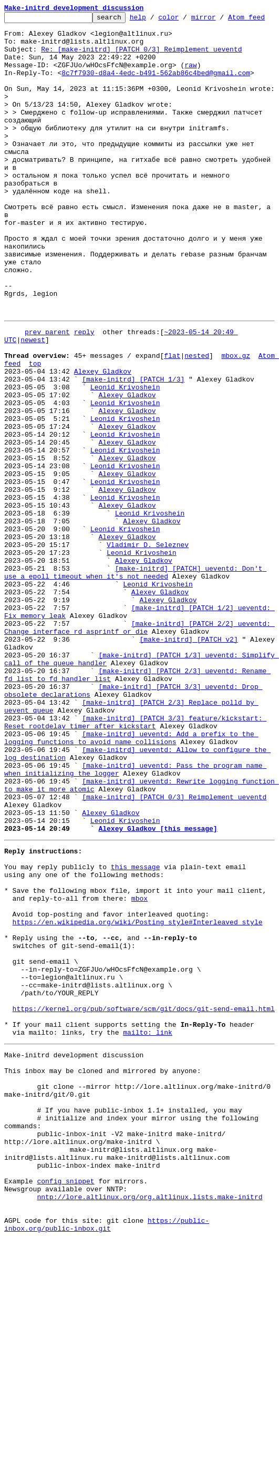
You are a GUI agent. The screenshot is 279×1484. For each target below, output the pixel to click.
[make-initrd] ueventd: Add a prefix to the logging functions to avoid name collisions (131, 889)
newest (32, 412)
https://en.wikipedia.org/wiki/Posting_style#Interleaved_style (138, 1107)
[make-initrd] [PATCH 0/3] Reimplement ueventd (174, 960)
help (154, 20)
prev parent (47, 402)
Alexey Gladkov (102, 450)
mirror (220, 20)
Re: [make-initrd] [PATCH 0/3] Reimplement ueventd (141, 66)
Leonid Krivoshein (125, 468)
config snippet (65, 1415)
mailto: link (147, 1240)
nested (196, 431)
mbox (139, 1079)
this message (135, 1041)
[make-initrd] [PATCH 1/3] (133, 459)
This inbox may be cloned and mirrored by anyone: (102, 1283)
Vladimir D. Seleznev (148, 658)
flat (172, 431)
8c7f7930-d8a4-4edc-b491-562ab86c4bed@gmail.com (155, 94)
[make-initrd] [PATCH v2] (188, 771)
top (35, 440)
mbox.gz (235, 431)
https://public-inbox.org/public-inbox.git (106, 1467)
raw (190, 85)
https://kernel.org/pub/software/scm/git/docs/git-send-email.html (144, 1212)
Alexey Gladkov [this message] (157, 998)
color (184, 20)
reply (84, 402)
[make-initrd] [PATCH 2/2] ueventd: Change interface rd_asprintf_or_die (139, 757)
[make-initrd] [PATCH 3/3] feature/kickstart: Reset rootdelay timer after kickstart (135, 870)
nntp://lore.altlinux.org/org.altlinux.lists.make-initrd (149, 1434)
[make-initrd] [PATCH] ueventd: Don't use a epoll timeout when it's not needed (135, 691)
